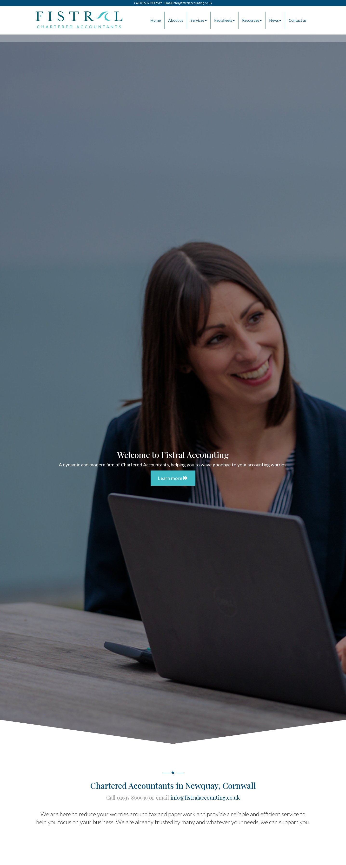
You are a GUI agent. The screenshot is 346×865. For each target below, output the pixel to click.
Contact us (297, 20)
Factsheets (224, 20)
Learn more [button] (173, 478)
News (275, 20)
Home (155, 20)
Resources (252, 20)
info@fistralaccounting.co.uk (192, 3)
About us (175, 20)
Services (199, 20)
